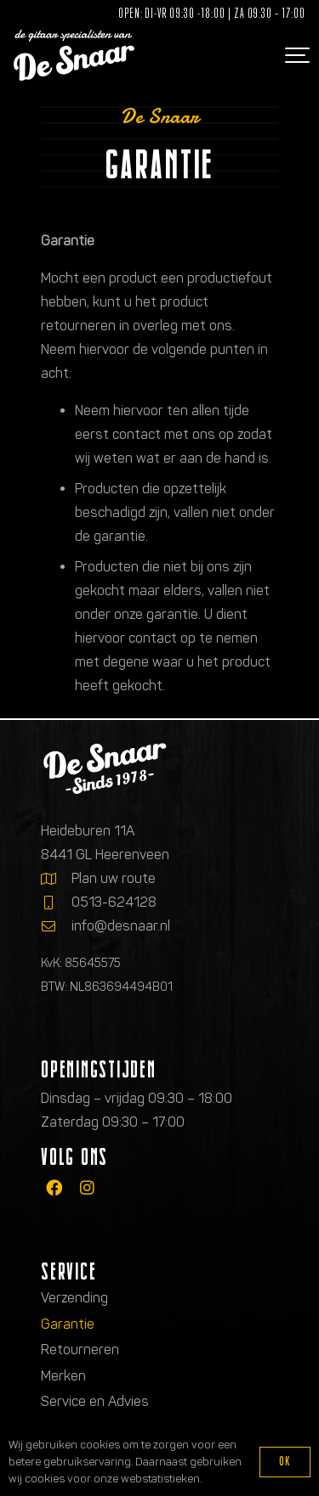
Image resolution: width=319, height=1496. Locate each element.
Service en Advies (95, 1401)
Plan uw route (113, 878)
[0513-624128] (56, 902)
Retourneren (80, 1349)
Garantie (67, 1324)
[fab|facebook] (54, 1187)
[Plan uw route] (56, 879)
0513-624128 (114, 902)
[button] (295, 55)
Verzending (74, 1298)
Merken (63, 1376)
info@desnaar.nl (120, 926)
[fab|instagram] (87, 1187)
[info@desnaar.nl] (56, 926)
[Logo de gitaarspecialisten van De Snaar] (74, 55)
